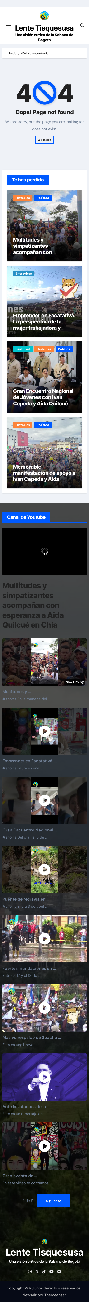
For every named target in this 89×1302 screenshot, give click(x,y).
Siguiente (53, 1201)
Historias (22, 198)
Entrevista (23, 273)
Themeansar (55, 1295)
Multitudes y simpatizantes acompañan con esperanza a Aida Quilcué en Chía (44, 252)
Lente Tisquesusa (44, 28)
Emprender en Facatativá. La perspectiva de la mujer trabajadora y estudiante (44, 324)
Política (43, 198)
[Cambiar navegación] (8, 25)
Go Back (44, 140)
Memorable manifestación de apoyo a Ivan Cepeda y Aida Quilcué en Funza (44, 476)
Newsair (30, 1295)
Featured (22, 349)
